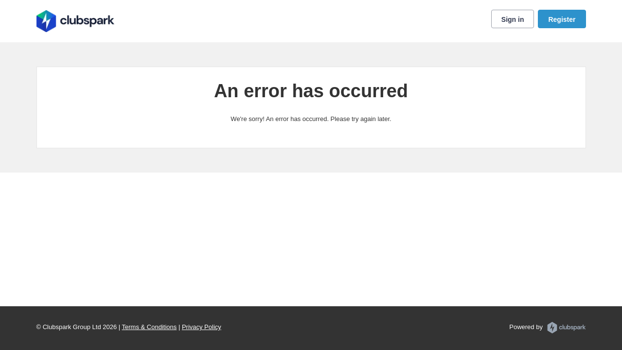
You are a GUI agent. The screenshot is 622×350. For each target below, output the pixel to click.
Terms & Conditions (149, 327)
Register (561, 19)
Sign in (512, 19)
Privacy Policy (201, 327)
